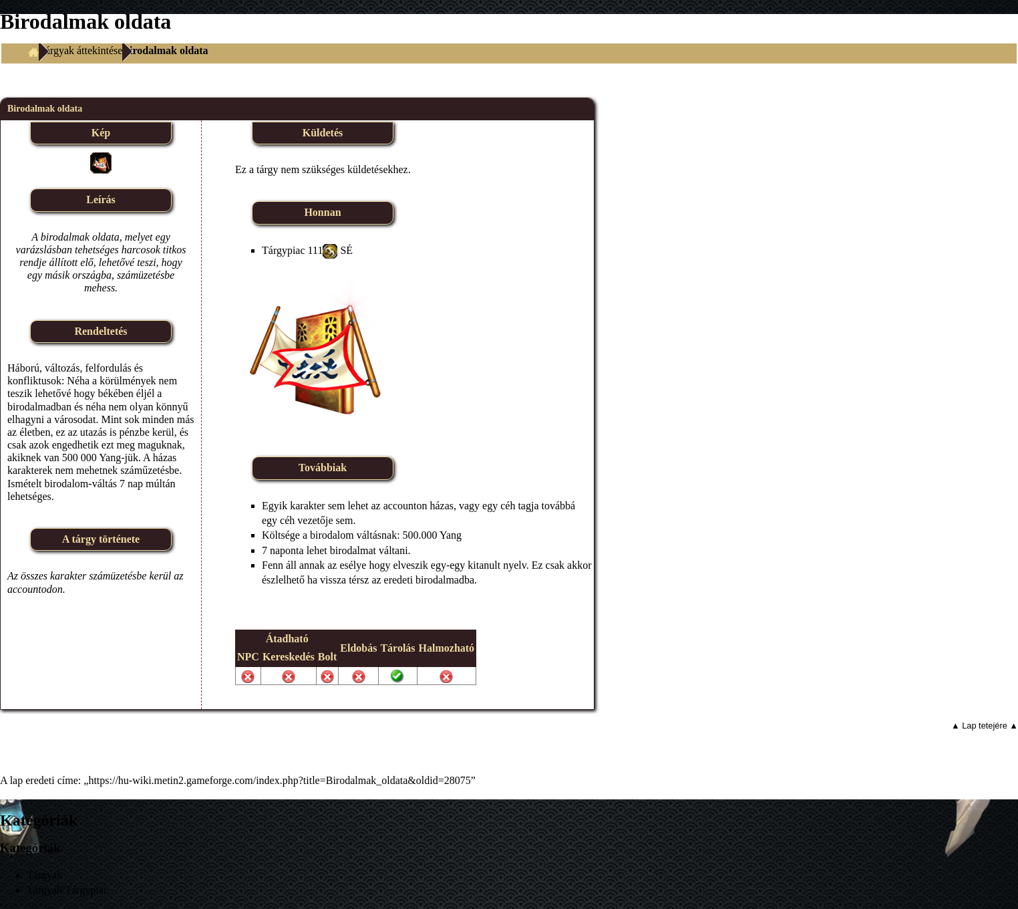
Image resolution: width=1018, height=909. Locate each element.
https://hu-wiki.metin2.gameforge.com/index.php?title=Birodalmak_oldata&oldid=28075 (279, 780)
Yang (451, 535)
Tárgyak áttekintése (80, 50)
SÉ (346, 250)
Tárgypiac (283, 250)
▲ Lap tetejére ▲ (984, 726)
